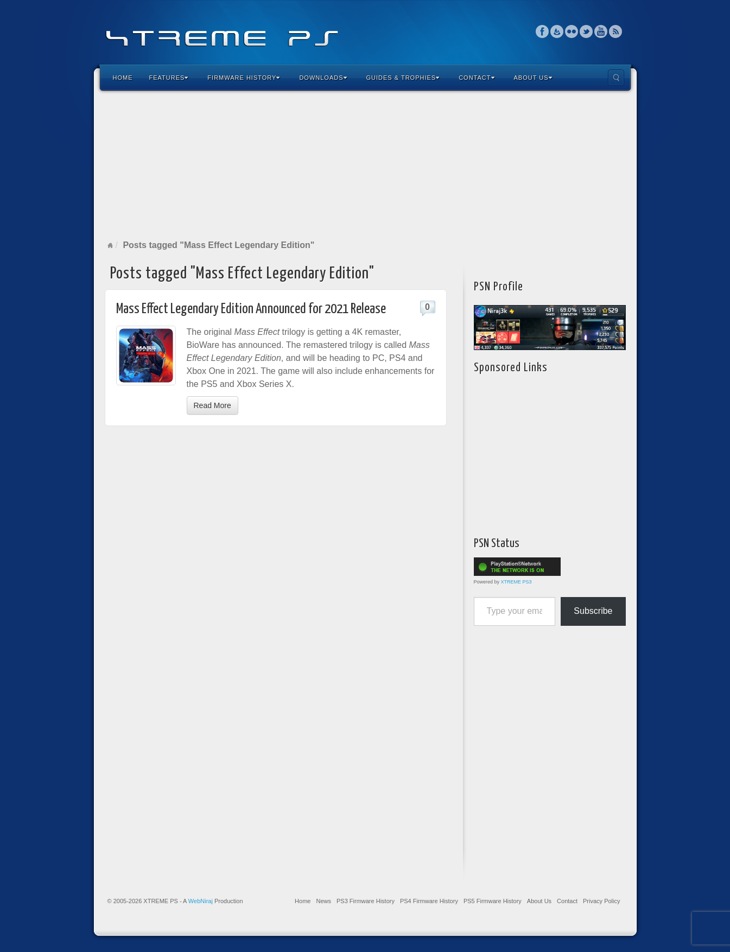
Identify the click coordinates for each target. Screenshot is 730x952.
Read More (212, 405)
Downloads (323, 77)
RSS (616, 31)
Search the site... (616, 77)
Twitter (586, 31)
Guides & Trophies (403, 77)
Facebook (542, 31)
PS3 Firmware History (366, 901)
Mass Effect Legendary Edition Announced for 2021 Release (251, 309)
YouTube (601, 31)
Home (123, 77)
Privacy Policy (601, 901)
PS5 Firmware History (493, 901)
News (323, 901)
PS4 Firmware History (429, 901)
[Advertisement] (365, 165)
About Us (533, 77)
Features (169, 77)
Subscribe (593, 610)
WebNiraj (200, 901)
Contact (476, 77)
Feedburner (557, 31)
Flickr (572, 31)
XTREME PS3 (516, 582)
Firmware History (243, 77)
